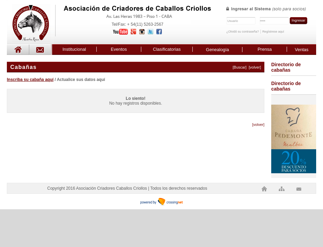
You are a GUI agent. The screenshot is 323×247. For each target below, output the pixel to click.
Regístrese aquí (273, 31)
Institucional (74, 49)
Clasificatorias (167, 49)
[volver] (255, 67)
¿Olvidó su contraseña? (242, 31)
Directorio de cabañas (286, 67)
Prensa (265, 49)
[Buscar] (240, 67)
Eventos (119, 49)
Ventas (302, 49)
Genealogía (217, 49)
